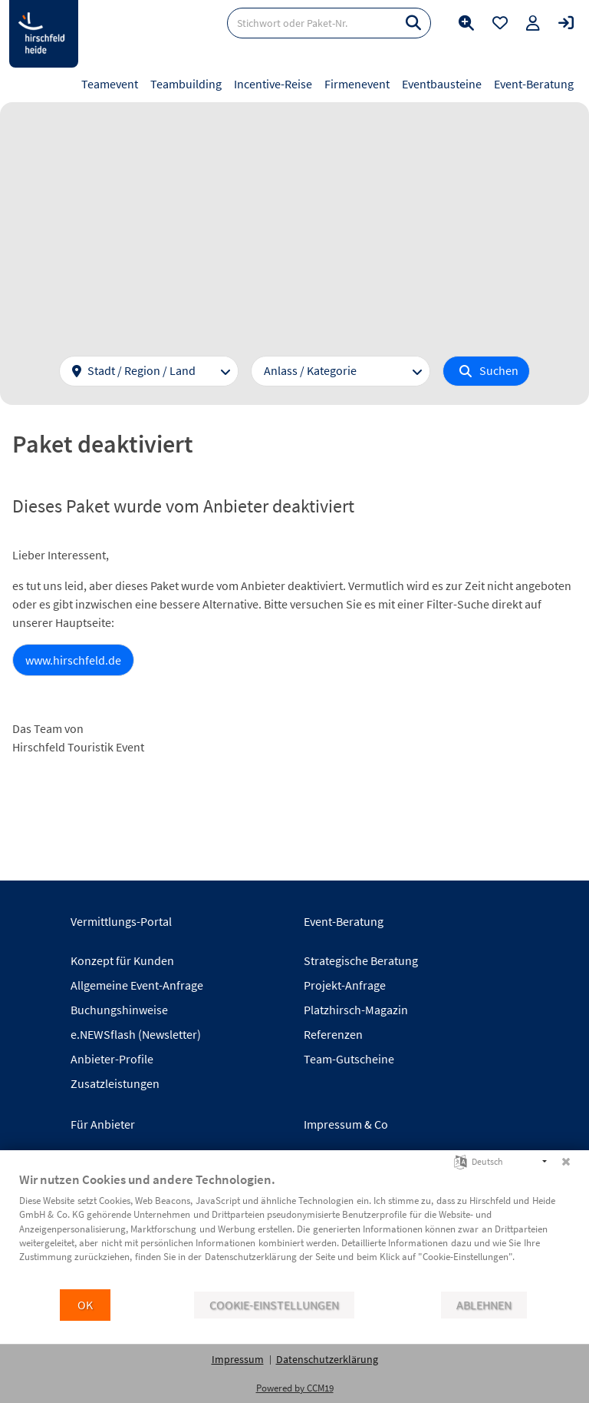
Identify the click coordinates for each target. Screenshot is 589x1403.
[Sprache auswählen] (460, 1160)
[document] (294, 1229)
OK (85, 1305)
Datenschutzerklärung (327, 1359)
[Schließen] (565, 1161)
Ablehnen (484, 1305)
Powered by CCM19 (295, 1388)
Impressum (238, 1359)
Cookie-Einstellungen (274, 1305)
